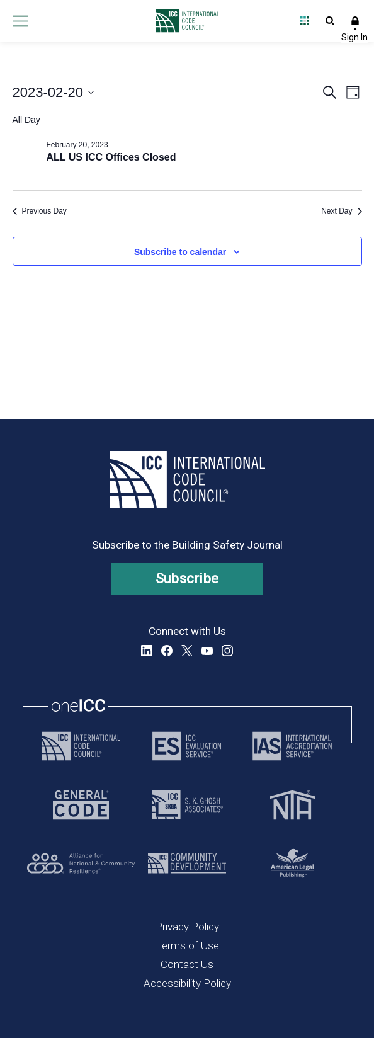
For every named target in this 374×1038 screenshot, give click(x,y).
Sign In (355, 21)
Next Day (341, 211)
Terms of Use (187, 945)
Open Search (330, 21)
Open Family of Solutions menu (304, 21)
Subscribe (187, 578)
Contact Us (187, 964)
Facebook (166, 650)
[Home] (184, 21)
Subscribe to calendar (180, 252)
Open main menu (20, 21)
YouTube (207, 650)
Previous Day (40, 211)
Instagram (227, 650)
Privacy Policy (187, 926)
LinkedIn (146, 650)
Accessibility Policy (187, 983)
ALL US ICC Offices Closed (111, 157)
